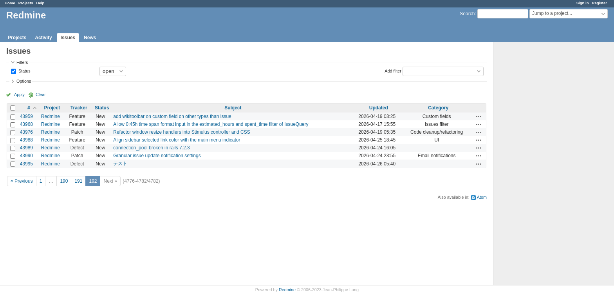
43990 (26, 155)
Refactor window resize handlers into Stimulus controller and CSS (181, 132)
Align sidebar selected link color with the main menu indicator (176, 140)
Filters (22, 62)
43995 (26, 164)
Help (40, 3)
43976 (26, 132)
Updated (378, 108)
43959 (26, 116)
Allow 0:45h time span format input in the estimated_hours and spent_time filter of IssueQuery (210, 124)
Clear (41, 94)
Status (24, 70)
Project (52, 108)
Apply (19, 94)
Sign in (582, 3)
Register (599, 3)
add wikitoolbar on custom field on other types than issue (172, 116)
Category (438, 108)
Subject (232, 108)
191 (78, 181)
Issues (68, 37)
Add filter (393, 70)
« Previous (22, 181)
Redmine (50, 116)
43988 (26, 140)
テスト (120, 163)
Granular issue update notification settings (156, 155)
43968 (26, 124)
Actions (479, 116)
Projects (25, 3)
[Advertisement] (532, 165)
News (90, 37)
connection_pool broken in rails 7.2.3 (151, 148)
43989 (26, 148)
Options (23, 81)
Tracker (78, 108)
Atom (482, 197)
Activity (43, 37)
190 (64, 181)
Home (10, 3)
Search (467, 13)
